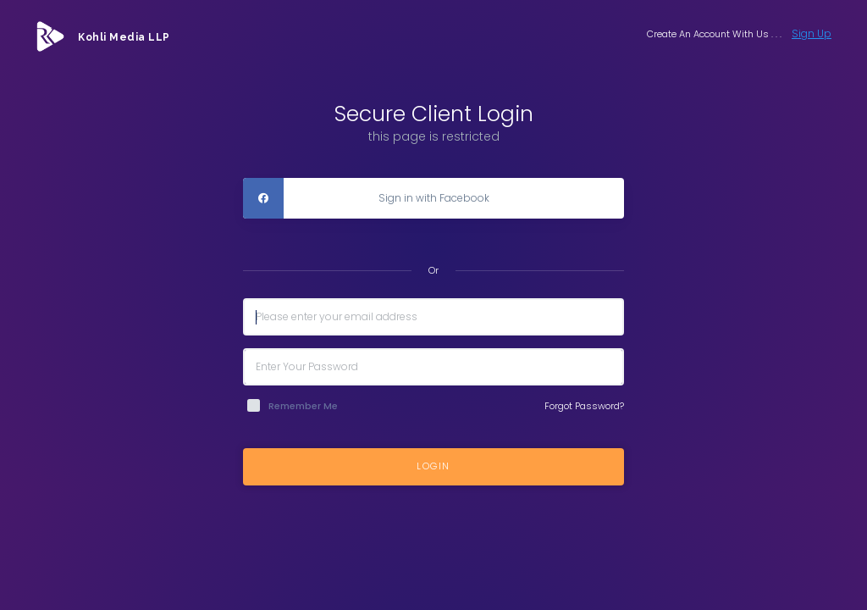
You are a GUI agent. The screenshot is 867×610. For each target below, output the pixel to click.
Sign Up (811, 33)
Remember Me (303, 406)
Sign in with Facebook (366, 198)
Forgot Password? (584, 406)
